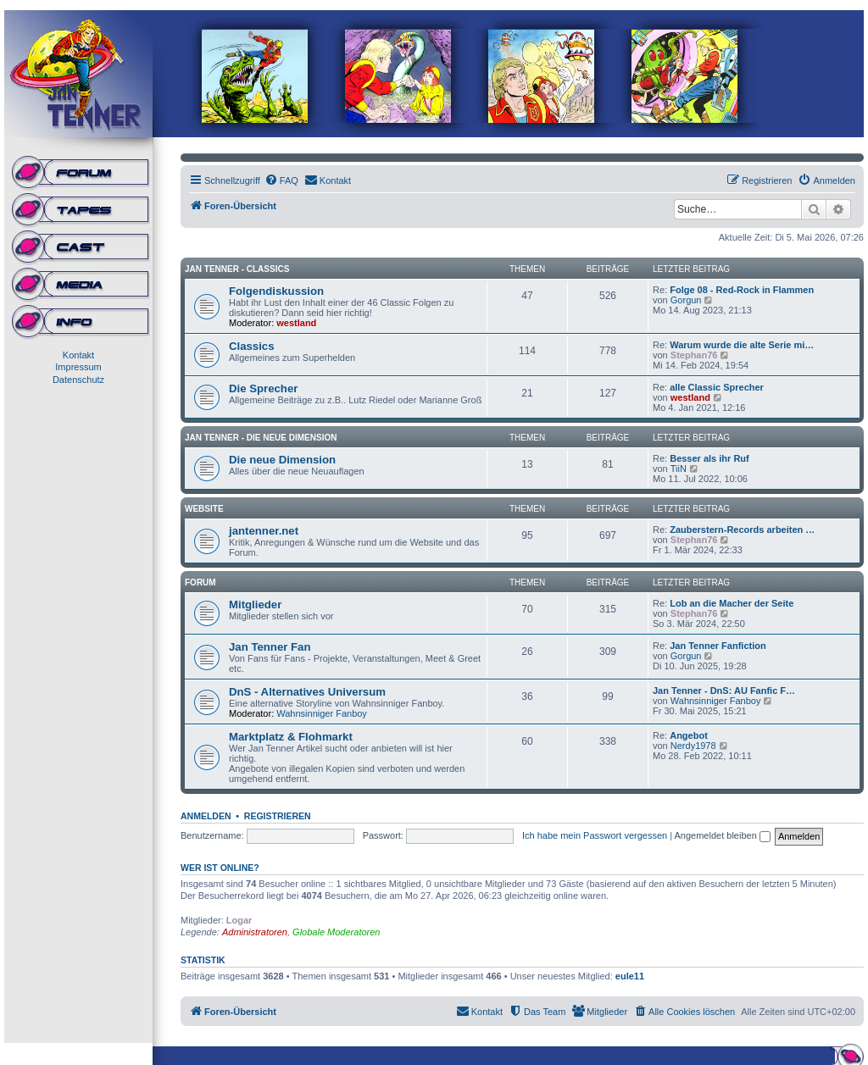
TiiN (678, 468)
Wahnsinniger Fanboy (321, 713)
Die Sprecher (263, 388)
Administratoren (254, 932)
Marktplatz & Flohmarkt (291, 736)
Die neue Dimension (282, 459)
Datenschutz (78, 379)
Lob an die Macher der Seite (731, 603)
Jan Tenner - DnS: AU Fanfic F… (724, 690)
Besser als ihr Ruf (709, 458)
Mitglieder (255, 604)
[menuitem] (281, 180)
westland (296, 323)
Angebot (689, 735)
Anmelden (206, 816)
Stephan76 (694, 355)
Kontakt (78, 355)
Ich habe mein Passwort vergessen (594, 835)
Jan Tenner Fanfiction (717, 646)
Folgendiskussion (276, 291)
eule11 (629, 976)
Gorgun (686, 300)
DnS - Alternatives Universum (307, 691)
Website (204, 508)
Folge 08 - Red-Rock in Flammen (742, 290)
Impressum (78, 367)
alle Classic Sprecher (717, 387)
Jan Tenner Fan (269, 647)
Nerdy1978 (693, 746)
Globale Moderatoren (336, 932)
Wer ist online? (220, 868)
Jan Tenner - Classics (237, 269)
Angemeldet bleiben (723, 835)
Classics (252, 346)
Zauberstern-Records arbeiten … (742, 529)
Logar (239, 920)
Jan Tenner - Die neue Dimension (261, 437)
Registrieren (277, 816)
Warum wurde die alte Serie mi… (742, 345)
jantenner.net (263, 530)
